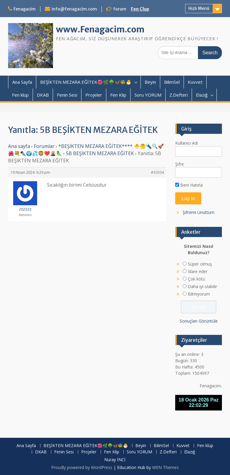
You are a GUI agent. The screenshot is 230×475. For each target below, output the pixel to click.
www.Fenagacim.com (100, 29)
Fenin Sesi (67, 95)
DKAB (43, 95)
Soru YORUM (147, 95)
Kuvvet (195, 82)
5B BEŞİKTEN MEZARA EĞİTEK (100, 153)
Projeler (93, 95)
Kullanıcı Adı (186, 143)
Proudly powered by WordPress (81, 467)
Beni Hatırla (189, 185)
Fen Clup (140, 9)
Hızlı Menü (198, 8)
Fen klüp (20, 95)
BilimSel (172, 82)
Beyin (150, 82)
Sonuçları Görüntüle (199, 321)
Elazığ (202, 95)
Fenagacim (24, 9)
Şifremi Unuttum (198, 212)
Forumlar (44, 146)
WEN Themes (165, 467)
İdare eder (198, 271)
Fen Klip (118, 95)
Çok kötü (196, 279)
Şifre (179, 164)
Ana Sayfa (22, 82)
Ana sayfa (19, 146)
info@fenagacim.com (74, 9)
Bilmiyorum (199, 294)
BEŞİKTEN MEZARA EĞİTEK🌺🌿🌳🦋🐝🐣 (85, 82)
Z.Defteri (179, 95)
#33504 (157, 172)
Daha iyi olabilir (202, 286)
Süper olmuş (200, 264)
